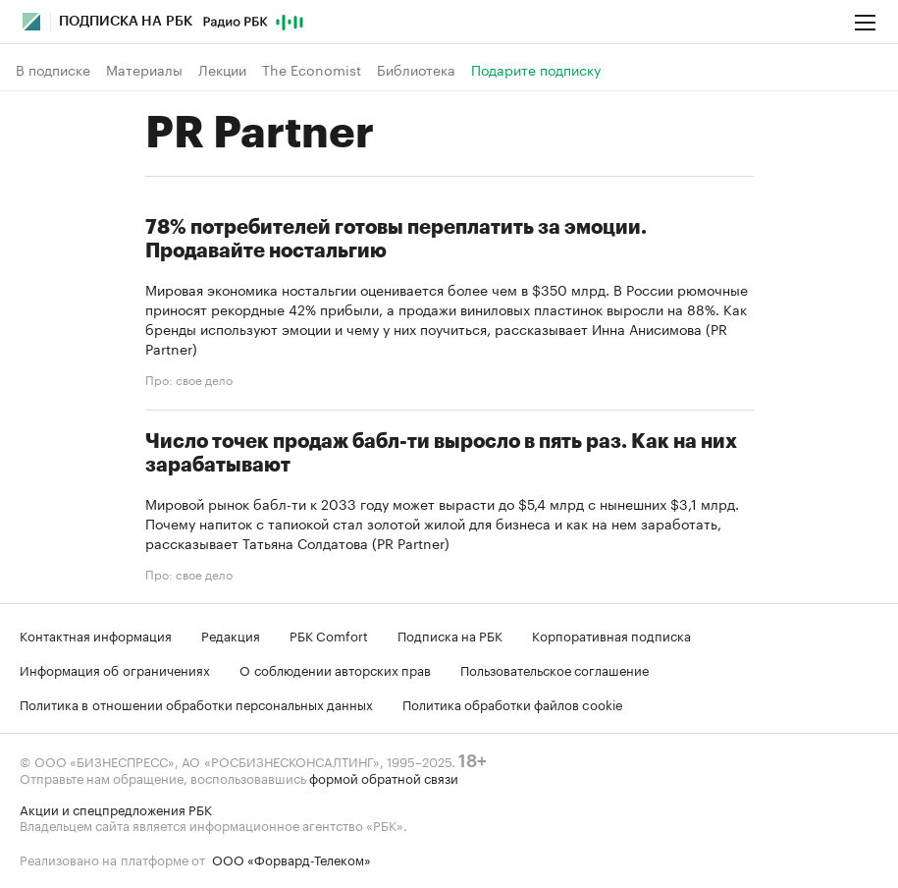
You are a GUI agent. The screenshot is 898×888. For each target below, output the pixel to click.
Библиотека (416, 70)
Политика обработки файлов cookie (512, 703)
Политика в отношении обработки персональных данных (196, 703)
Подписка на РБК (449, 634)
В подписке (53, 70)
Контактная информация (96, 634)
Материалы (144, 70)
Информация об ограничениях (115, 669)
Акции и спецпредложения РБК (116, 808)
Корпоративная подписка (611, 634)
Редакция (230, 634)
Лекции (222, 70)
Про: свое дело (189, 379)
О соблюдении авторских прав (335, 669)
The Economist (311, 70)
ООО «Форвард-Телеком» (291, 858)
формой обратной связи (383, 777)
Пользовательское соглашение (554, 669)
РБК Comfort (329, 634)
